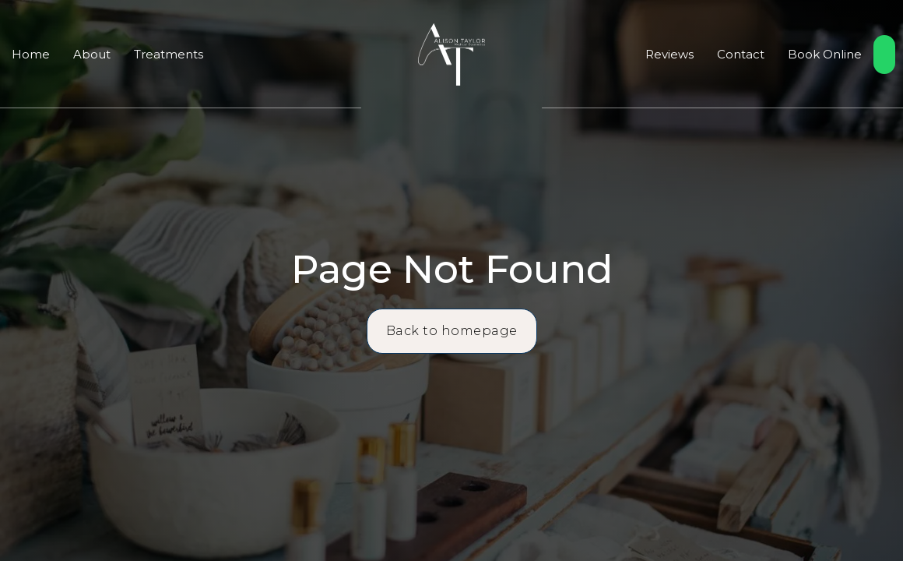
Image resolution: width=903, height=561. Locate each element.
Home (31, 54)
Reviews (669, 54)
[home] (451, 54)
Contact (740, 54)
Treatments (168, 54)
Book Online (825, 54)
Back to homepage (452, 330)
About (92, 54)
